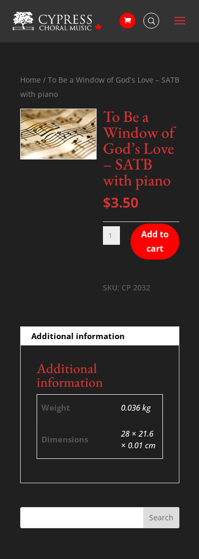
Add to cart (155, 241)
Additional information (78, 336)
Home (30, 80)
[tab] (100, 336)
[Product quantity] (111, 235)
